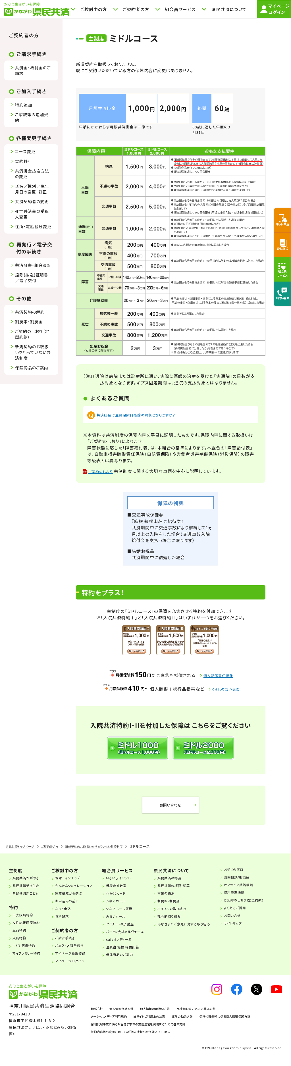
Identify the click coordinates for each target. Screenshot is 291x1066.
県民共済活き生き (30, 891)
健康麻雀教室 (125, 891)
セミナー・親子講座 (130, 929)
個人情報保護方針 (129, 1014)
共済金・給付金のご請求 (33, 70)
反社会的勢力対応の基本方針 (225, 1014)
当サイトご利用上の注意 (165, 1021)
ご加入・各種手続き (75, 950)
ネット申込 (67, 914)
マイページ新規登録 (76, 958)
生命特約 (22, 935)
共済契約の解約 (30, 312)
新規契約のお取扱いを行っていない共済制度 (33, 352)
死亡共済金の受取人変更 (32, 214)
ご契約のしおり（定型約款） (32, 334)
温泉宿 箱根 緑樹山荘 (133, 952)
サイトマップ (251, 928)
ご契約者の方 (24, 35)
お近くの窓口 (252, 874)
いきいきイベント (128, 883)
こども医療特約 (28, 950)
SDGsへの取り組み (186, 914)
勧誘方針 (98, 1014)
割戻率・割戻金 (29, 321)
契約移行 (23, 161)
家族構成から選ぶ (74, 898)
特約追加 (23, 105)
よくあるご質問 (253, 913)
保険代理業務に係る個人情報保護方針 (123, 1029)
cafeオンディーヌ (129, 944)
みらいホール (125, 921)
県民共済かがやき (30, 883)
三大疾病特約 (26, 920)
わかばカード (125, 898)
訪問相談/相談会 (255, 882)
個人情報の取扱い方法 (172, 1014)
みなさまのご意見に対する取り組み (201, 929)
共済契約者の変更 (32, 201)
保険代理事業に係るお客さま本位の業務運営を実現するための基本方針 (151, 1037)
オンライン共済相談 (258, 890)
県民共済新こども (30, 898)
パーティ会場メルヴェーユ (136, 937)
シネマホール (125, 906)
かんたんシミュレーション (81, 891)
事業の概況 (179, 898)
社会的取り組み (183, 921)
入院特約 (22, 943)
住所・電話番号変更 (33, 226)
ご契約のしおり (104, 472)
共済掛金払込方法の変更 (32, 173)
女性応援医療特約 (31, 927)
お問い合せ (250, 920)
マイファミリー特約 (31, 958)
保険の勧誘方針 (207, 1021)
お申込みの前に (72, 906)
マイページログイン (76, 966)
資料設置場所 (252, 897)
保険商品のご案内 (31, 367)
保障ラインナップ (73, 883)
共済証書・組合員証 (33, 265)
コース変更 (25, 151)
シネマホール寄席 (129, 914)
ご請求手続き (70, 943)
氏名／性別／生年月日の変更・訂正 (32, 189)
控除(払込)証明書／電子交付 (31, 277)
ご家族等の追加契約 (31, 117)
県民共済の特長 (183, 883)
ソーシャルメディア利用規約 (114, 1021)
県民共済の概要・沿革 (189, 891)
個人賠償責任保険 (218, 677)
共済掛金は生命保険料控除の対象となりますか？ (145, 415)
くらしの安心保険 (226, 690)
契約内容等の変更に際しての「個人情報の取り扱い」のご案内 (142, 1045)
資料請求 (66, 921)
